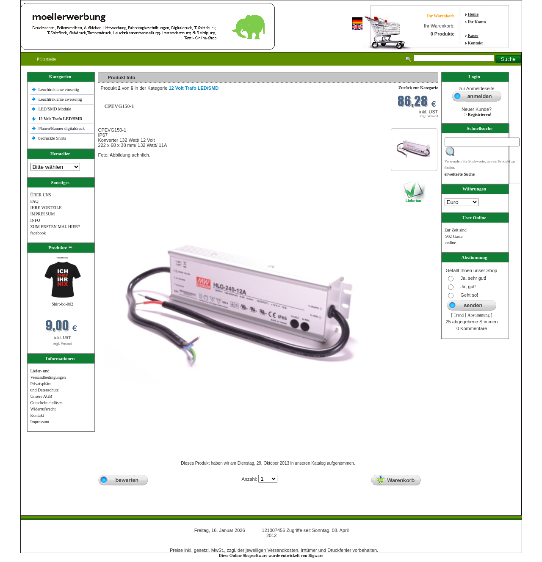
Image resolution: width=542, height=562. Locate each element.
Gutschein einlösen (46, 402)
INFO (35, 220)
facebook (38, 233)
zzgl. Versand (62, 344)
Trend (459, 315)
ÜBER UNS (40, 195)
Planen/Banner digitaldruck (62, 128)
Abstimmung (478, 315)
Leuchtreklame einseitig (59, 89)
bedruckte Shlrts (52, 138)
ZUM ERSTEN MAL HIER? (55, 226)
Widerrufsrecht (43, 409)
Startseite (46, 59)
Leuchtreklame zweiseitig (61, 99)
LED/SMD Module (55, 109)
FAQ (34, 201)
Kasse (473, 35)
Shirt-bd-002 (62, 304)
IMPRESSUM (42, 214)
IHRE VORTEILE (46, 207)
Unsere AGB (41, 396)
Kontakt (475, 43)
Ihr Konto (477, 21)
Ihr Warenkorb (440, 16)
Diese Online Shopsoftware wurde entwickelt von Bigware (271, 555)
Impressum (39, 421)
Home (473, 14)
